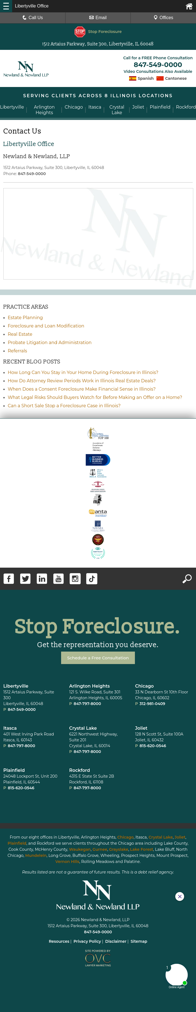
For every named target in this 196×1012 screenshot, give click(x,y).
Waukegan (80, 848)
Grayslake (118, 848)
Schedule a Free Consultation (98, 657)
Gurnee (100, 848)
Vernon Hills (67, 860)
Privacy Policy (87, 940)
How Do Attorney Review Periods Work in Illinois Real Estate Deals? (82, 380)
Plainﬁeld (14, 769)
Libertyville (15, 685)
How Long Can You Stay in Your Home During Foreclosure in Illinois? (83, 371)
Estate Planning (25, 316)
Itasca (10, 727)
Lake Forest (141, 848)
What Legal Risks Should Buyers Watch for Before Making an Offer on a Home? (95, 396)
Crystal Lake (83, 727)
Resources (59, 940)
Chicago (144, 685)
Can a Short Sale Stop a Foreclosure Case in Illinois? (64, 405)
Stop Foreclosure (98, 31)
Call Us (32, 17)
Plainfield (17, 842)
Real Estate (20, 333)
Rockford (79, 769)
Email (97, 17)
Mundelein (35, 854)
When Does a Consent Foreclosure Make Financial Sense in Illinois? (82, 388)
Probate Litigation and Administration (50, 341)
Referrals (17, 350)
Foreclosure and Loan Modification (46, 325)
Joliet (141, 727)
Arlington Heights (89, 685)
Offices (163, 17)
